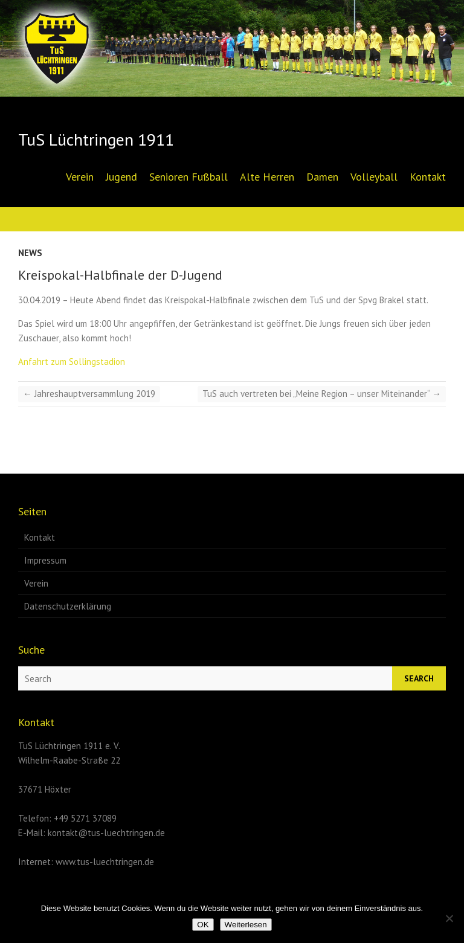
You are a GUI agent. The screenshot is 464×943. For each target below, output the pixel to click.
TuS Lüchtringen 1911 (96, 139)
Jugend (121, 177)
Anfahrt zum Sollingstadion (71, 361)
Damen (322, 177)
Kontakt (428, 177)
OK (202, 924)
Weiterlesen (246, 924)
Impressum (45, 560)
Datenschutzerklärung (67, 606)
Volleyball (374, 177)
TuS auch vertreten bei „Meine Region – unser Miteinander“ (321, 393)
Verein (80, 177)
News (30, 253)
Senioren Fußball (188, 177)
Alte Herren (267, 177)
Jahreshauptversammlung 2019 (89, 393)
